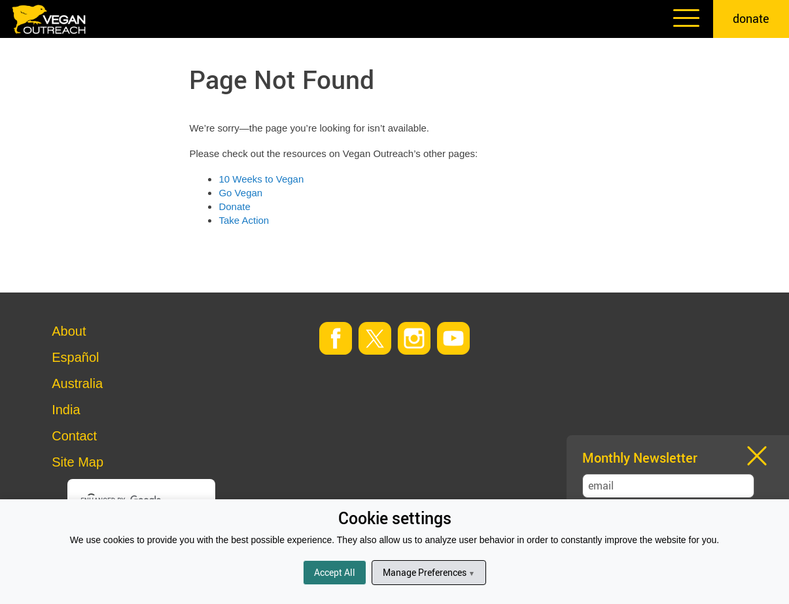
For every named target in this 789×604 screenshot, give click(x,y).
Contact (74, 436)
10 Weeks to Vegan (261, 179)
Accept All (334, 572)
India (66, 409)
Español (75, 357)
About (69, 331)
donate (751, 18)
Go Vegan (240, 192)
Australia (77, 383)
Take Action (244, 220)
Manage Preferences (429, 572)
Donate (234, 206)
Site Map (77, 462)
